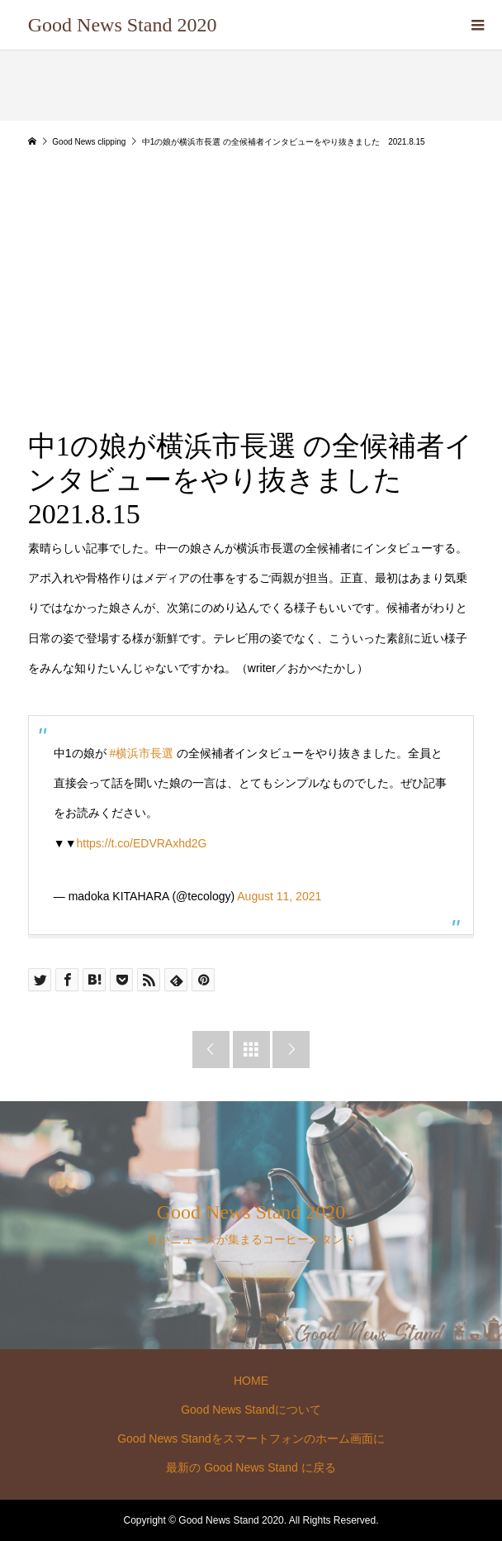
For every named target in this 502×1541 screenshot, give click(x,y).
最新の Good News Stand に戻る (250, 1467)
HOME (251, 1380)
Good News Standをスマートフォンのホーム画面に (251, 1438)
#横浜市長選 (141, 753)
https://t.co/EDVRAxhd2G (142, 843)
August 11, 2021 (279, 896)
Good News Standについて (251, 1409)
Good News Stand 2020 (122, 25)
